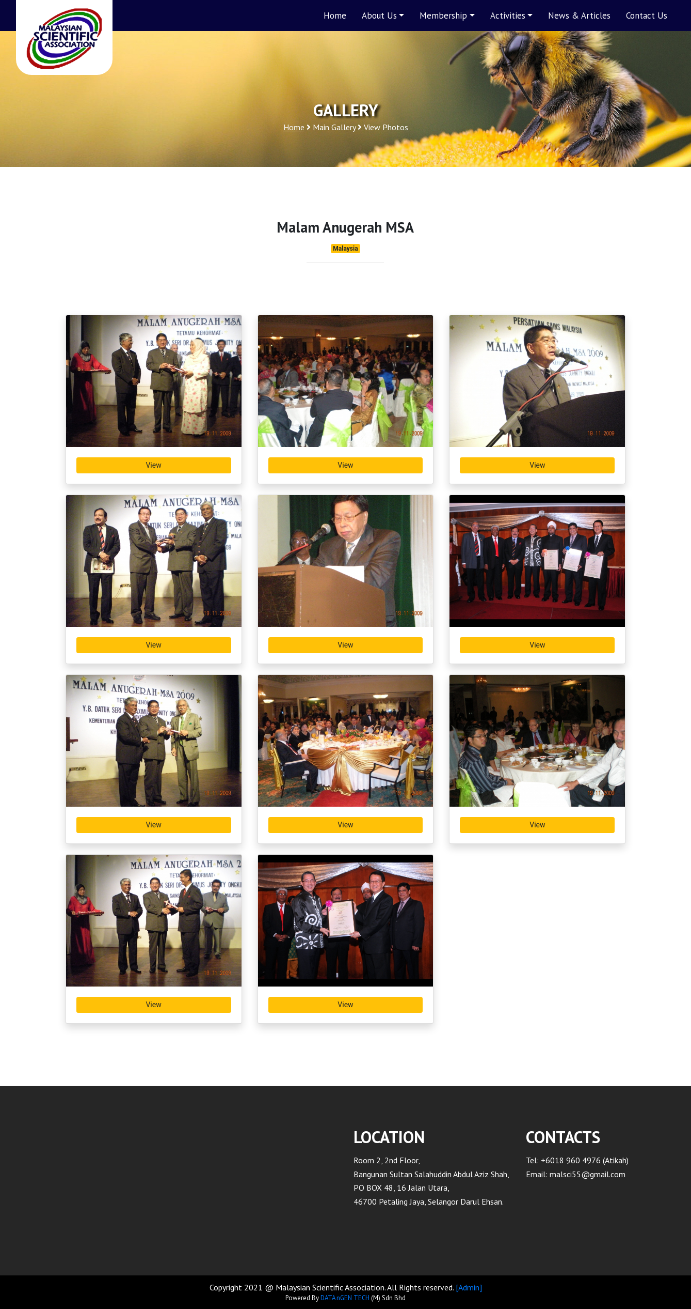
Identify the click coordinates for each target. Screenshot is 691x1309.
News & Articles (579, 15)
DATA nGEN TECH (344, 1297)
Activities (507, 15)
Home (335, 15)
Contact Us (646, 15)
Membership (443, 15)
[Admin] (469, 1287)
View (153, 465)
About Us (379, 15)
